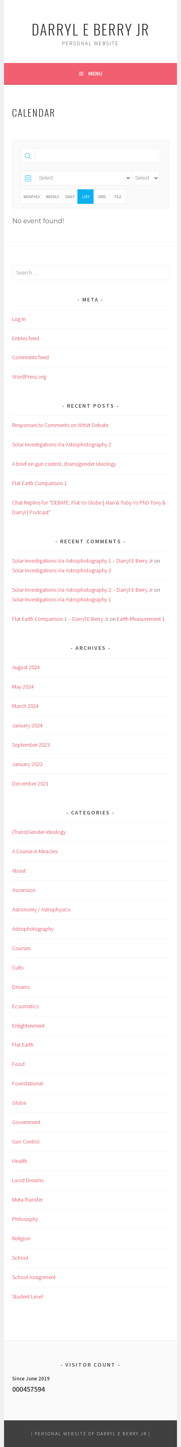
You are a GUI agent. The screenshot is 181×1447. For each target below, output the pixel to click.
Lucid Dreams (28, 1180)
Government (26, 1122)
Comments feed (30, 357)
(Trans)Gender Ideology (39, 832)
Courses (21, 948)
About (19, 870)
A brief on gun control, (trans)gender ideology (64, 463)
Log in (19, 318)
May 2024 (23, 686)
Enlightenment (28, 1025)
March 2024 (25, 706)
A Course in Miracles (35, 851)
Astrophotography (33, 928)
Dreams (21, 986)
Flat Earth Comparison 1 (39, 483)
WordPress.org (29, 376)
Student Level (27, 1296)
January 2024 (27, 725)
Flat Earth (22, 1044)
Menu (95, 73)
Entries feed (25, 338)
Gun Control (26, 1141)
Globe (19, 1102)
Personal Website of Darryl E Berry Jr (91, 1433)
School (20, 1257)
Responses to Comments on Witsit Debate (60, 425)
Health (19, 1160)
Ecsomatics (25, 1006)
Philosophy (25, 1219)
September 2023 (31, 744)
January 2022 (27, 764)
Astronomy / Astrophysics (41, 909)
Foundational (27, 1083)
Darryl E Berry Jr (90, 29)
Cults (17, 967)
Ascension (23, 890)
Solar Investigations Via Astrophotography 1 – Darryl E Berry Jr (82, 560)
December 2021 (30, 783)
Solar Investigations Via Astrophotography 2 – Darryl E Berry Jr (82, 589)
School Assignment (34, 1277)
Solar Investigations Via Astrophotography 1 (61, 599)
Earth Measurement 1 (141, 618)
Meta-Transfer (27, 1199)
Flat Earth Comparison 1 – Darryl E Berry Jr (60, 618)
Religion (21, 1238)
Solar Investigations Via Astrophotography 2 (61, 444)
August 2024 (26, 667)
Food (18, 1064)
